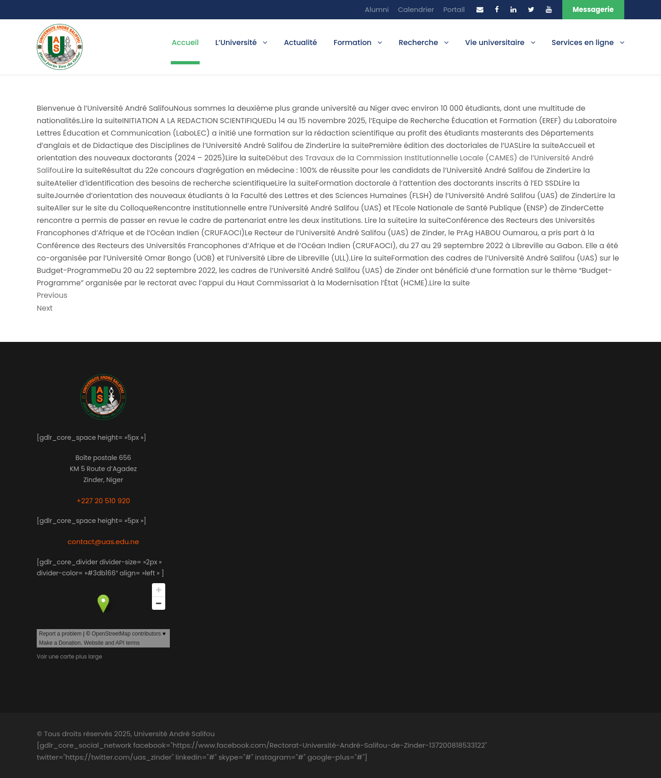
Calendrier (416, 9)
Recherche (418, 42)
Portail (454, 9)
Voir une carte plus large (69, 656)
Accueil (185, 42)
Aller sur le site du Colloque (103, 208)
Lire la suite (82, 170)
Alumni (377, 9)
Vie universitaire (494, 42)
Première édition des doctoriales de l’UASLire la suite (464, 145)
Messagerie (593, 9)
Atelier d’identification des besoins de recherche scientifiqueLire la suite (184, 183)
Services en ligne (583, 42)
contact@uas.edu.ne (103, 541)
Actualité (300, 42)
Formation (353, 42)
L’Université (236, 42)
